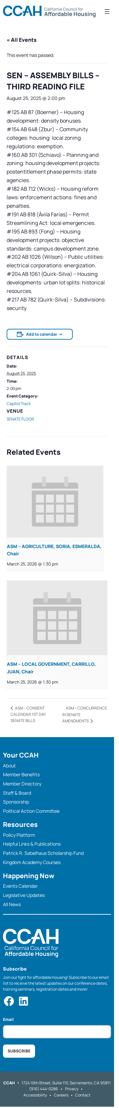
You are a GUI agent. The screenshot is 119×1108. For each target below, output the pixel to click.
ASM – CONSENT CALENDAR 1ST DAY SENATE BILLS (28, 714)
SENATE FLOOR (20, 419)
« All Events (22, 39)
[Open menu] (107, 11)
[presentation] (55, 502)
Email (8, 1019)
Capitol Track (19, 403)
